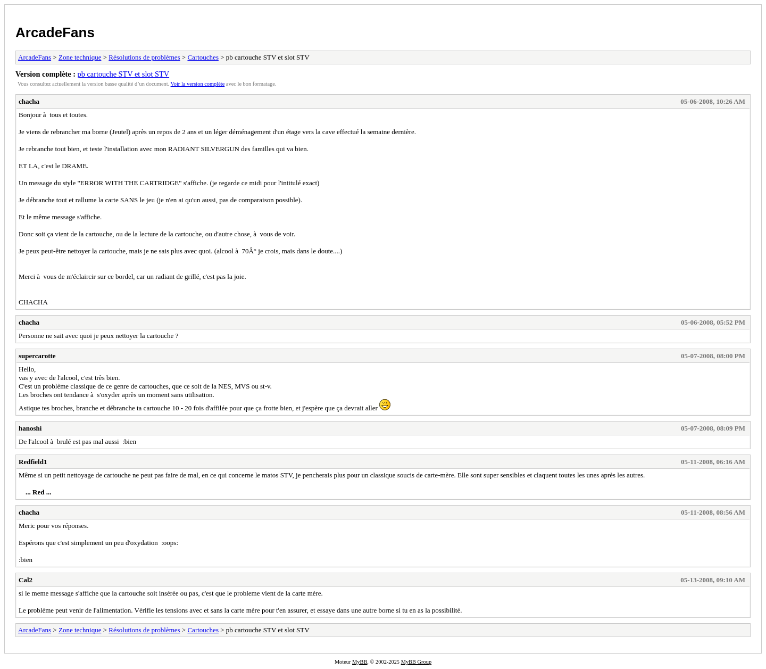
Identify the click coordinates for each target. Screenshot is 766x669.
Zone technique (80, 57)
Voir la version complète (198, 84)
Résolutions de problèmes (144, 57)
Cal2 (25, 580)
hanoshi (30, 428)
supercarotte (37, 356)
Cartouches (202, 57)
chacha (29, 101)
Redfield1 (33, 462)
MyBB (359, 662)
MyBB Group (416, 662)
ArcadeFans (55, 32)
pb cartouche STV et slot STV (123, 74)
